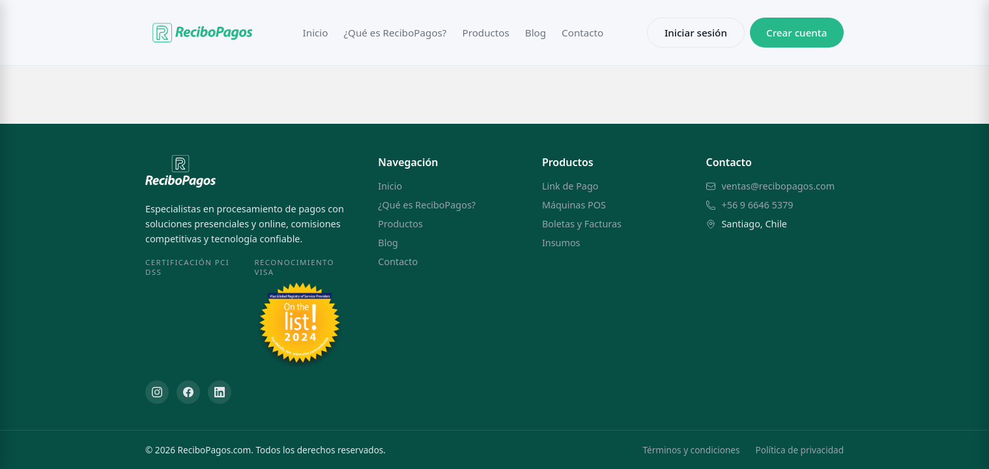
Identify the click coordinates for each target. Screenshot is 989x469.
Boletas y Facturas (582, 224)
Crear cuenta (796, 32)
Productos (485, 32)
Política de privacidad (799, 450)
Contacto (582, 32)
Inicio (315, 32)
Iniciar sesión (696, 32)
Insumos (561, 242)
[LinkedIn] (219, 392)
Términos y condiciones (690, 450)
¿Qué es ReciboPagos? (394, 32)
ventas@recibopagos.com (778, 186)
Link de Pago (570, 186)
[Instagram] (157, 392)
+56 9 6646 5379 (757, 205)
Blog (535, 32)
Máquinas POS (574, 205)
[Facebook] (188, 392)
